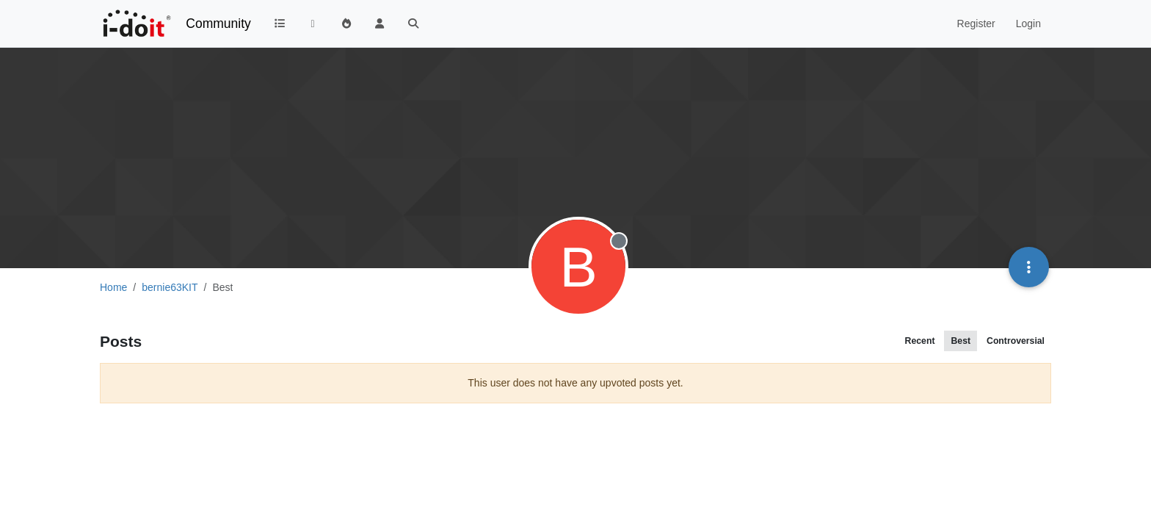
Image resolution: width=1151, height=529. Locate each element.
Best (960, 341)
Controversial (1016, 341)
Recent (920, 341)
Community (218, 23)
